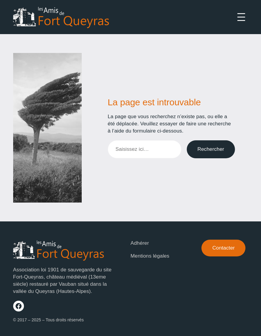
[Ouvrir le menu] (241, 17)
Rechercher (211, 149)
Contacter (223, 248)
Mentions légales (149, 256)
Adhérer (139, 243)
